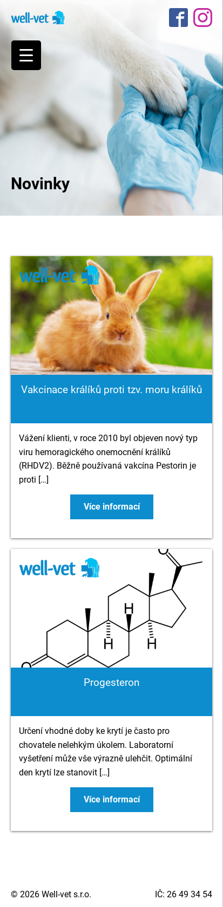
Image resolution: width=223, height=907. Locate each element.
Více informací (112, 506)
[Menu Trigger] (26, 55)
